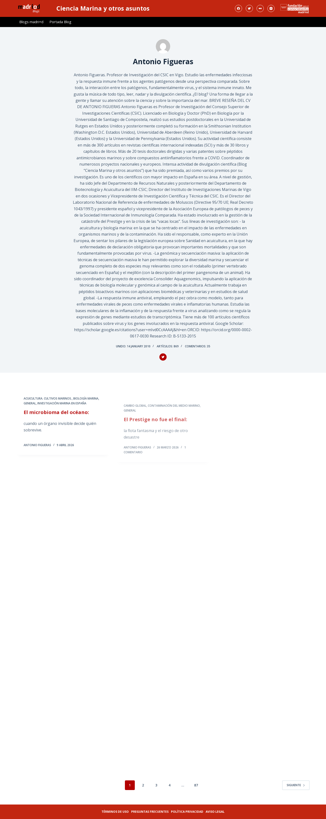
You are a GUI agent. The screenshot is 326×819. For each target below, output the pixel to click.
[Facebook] (238, 8)
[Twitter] (249, 8)
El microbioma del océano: (56, 418)
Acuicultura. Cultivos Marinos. (48, 404)
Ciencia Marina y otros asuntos (102, 8)
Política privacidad (187, 812)
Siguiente (296, 785)
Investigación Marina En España (61, 409)
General (30, 409)
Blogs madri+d (31, 21)
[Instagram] (271, 8)
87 (196, 785)
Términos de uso (115, 812)
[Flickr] (260, 8)
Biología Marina (85, 404)
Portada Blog (60, 21)
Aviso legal (215, 812)
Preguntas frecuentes (150, 812)
